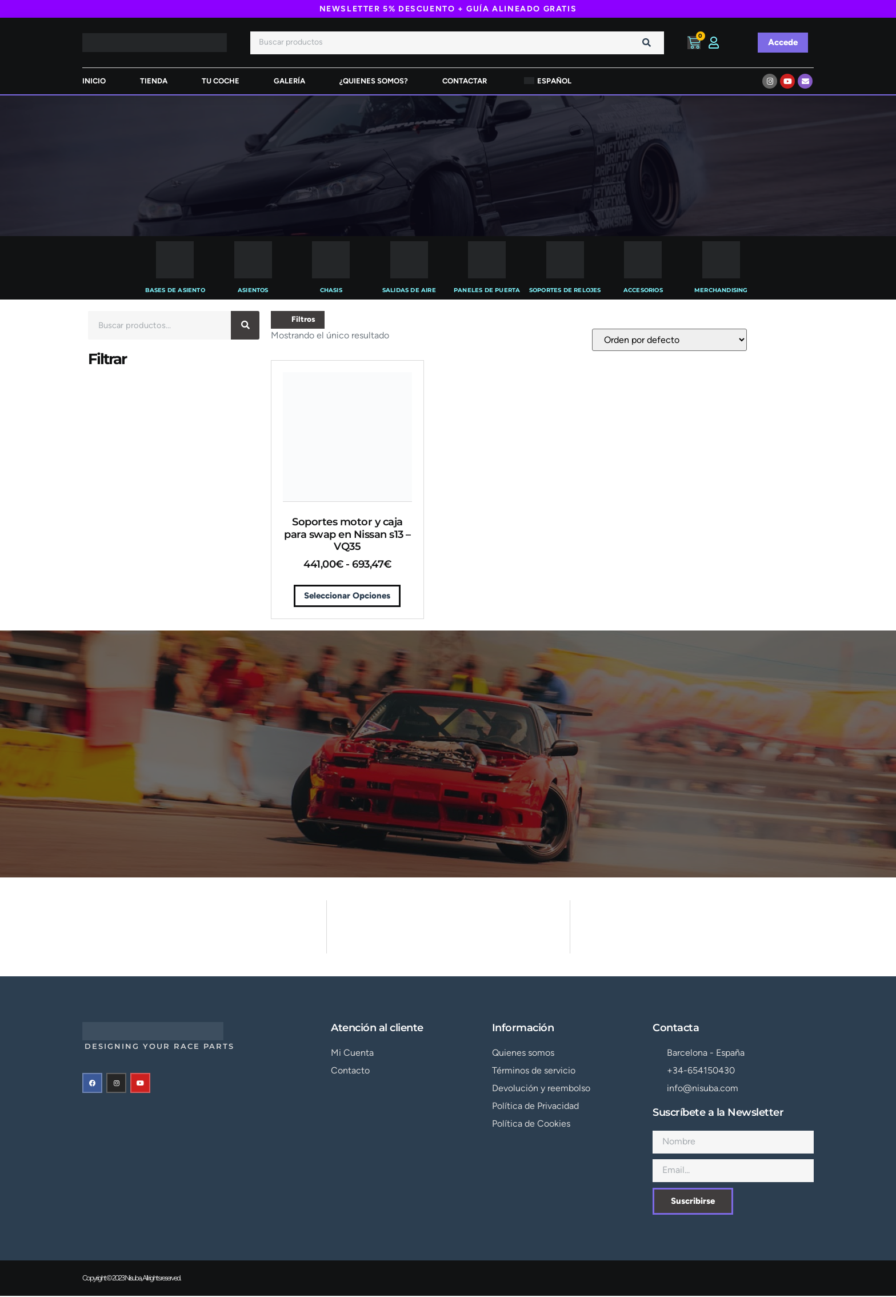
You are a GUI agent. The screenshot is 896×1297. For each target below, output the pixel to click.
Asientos (253, 290)
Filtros (298, 319)
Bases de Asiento (175, 290)
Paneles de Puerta (487, 290)
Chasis (331, 290)
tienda (153, 81)
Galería (289, 81)
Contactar (464, 81)
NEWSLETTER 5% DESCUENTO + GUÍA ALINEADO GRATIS (448, 9)
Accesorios (643, 290)
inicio (94, 81)
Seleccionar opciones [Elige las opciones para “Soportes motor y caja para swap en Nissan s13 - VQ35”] (347, 596)
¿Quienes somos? (373, 81)
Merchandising (721, 290)
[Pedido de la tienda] (669, 340)
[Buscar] (647, 42)
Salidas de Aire (409, 290)
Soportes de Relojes (565, 290)
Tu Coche (220, 81)
